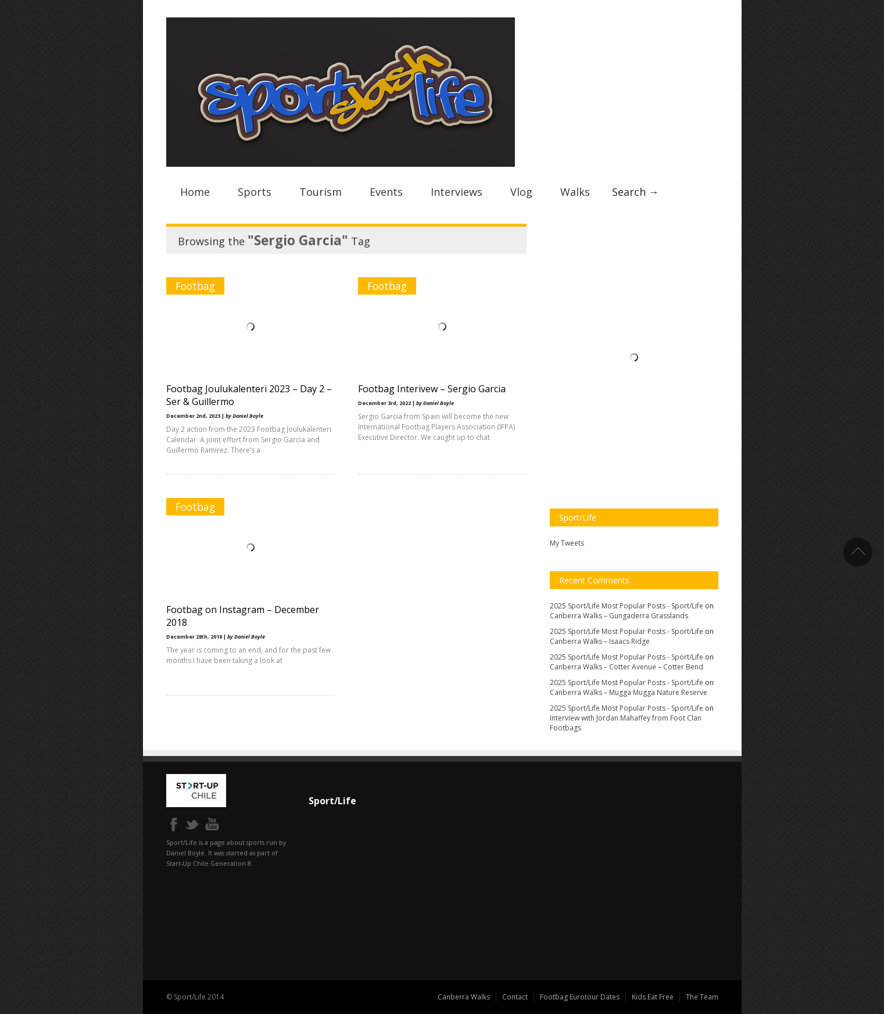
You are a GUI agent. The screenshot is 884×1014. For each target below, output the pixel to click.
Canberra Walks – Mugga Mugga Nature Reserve (628, 692)
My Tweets (567, 543)
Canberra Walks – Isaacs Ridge (600, 641)
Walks (575, 192)
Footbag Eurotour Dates (580, 997)
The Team (702, 997)
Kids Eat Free (653, 997)
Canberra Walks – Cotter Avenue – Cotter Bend (626, 667)
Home (195, 192)
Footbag (195, 286)
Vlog (521, 192)
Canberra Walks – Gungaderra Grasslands (619, 616)
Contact (515, 997)
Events (386, 192)
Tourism (320, 192)
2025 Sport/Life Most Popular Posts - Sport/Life (626, 606)
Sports (254, 192)
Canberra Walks (464, 997)
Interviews (456, 192)
